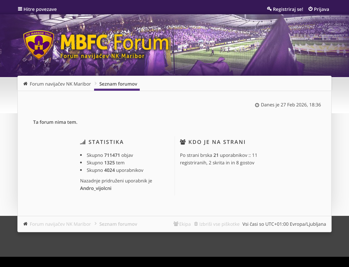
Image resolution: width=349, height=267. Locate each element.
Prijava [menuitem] (321, 9)
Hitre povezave (40, 9)
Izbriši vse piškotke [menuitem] (219, 224)
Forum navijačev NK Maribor (60, 224)
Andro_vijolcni (95, 188)
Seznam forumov (118, 224)
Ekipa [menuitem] (185, 224)
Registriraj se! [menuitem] (288, 9)
